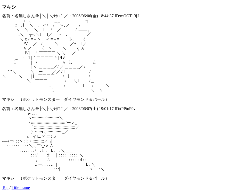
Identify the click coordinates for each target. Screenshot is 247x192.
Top (5, 187)
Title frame (21, 187)
